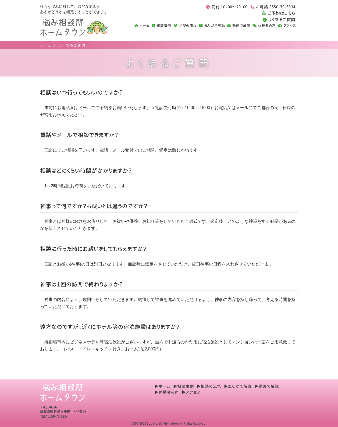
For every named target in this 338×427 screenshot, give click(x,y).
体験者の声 (264, 25)
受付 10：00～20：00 (226, 6)
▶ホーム (162, 386)
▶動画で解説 (266, 386)
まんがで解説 (212, 25)
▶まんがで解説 (238, 386)
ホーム (142, 25)
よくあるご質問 (279, 20)
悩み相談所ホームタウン (79, 27)
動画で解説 (238, 25)
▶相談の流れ (209, 386)
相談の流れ (185, 25)
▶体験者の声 (166, 392)
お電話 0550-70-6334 (273, 6)
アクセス (287, 25)
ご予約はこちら (279, 13)
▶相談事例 (183, 386)
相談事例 (161, 25)
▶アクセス (191, 392)
